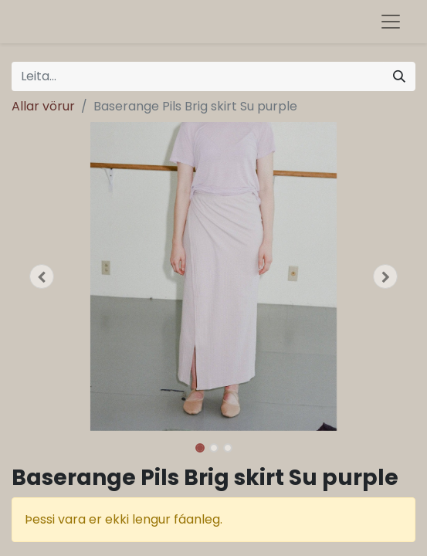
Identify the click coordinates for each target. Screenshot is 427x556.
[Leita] (399, 76)
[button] (42, 276)
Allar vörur (43, 106)
